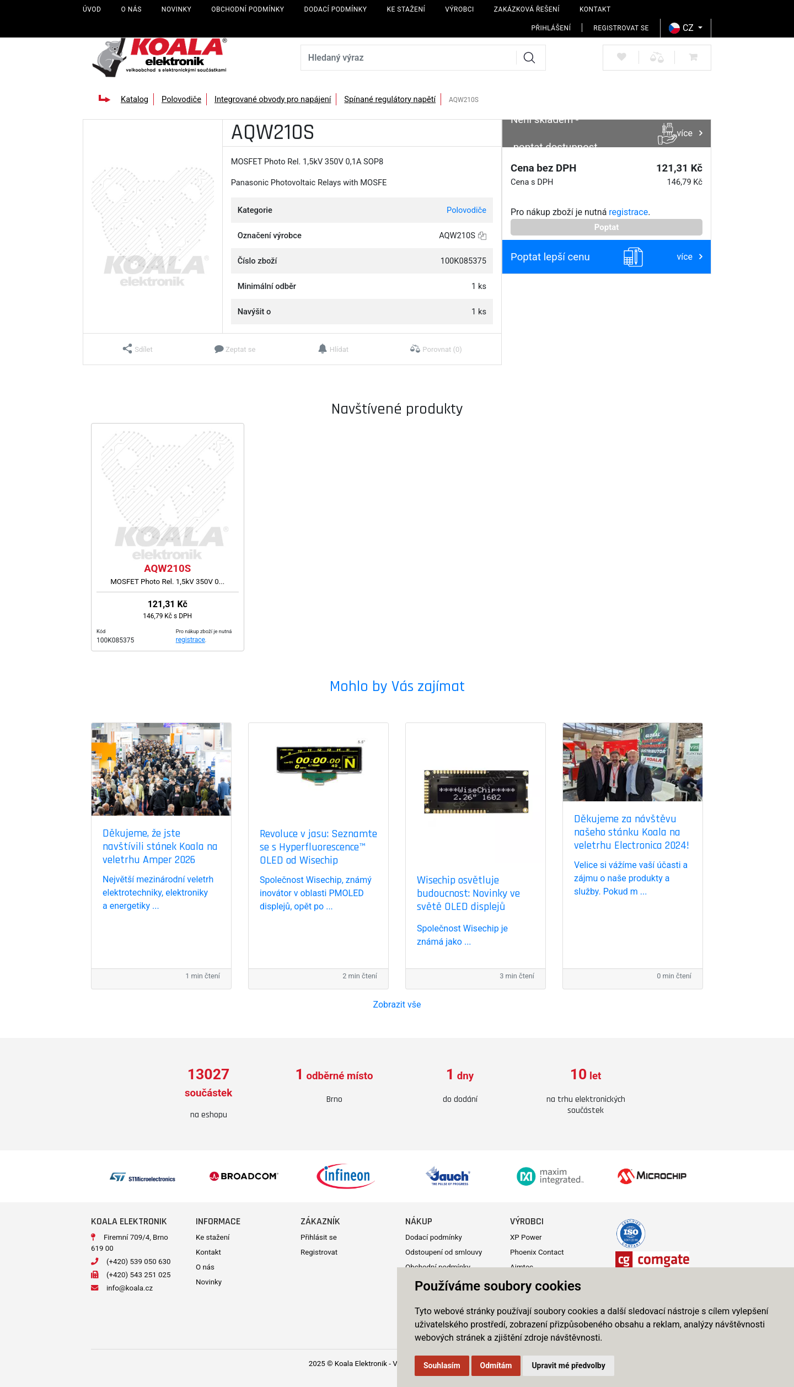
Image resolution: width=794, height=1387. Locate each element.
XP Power (526, 1232)
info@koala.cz (129, 1283)
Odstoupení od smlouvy (443, 1247)
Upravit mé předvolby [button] (568, 1365)
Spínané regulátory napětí (390, 99)
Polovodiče (181, 99)
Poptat (606, 227)
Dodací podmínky (335, 9)
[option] (208, 1086)
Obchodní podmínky (247, 9)
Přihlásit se (319, 1232)
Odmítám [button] (496, 1365)
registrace (628, 212)
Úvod (92, 9)
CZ (682, 28)
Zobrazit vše (397, 1004)
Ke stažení (406, 9)
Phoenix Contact (537, 1247)
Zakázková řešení (527, 9)
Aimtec (521, 1262)
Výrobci (459, 9)
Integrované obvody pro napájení (272, 99)
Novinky (176, 9)
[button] (137, 349)
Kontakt (595, 9)
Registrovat (319, 1247)
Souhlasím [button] (441, 1365)
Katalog (134, 99)
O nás (131, 9)
